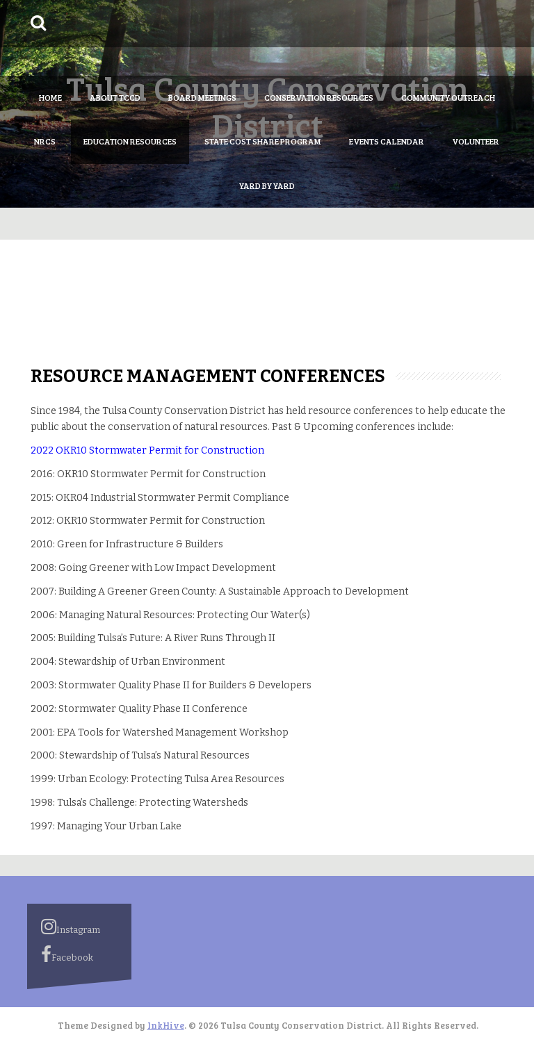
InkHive (165, 1025)
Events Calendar (386, 141)
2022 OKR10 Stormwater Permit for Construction (147, 450)
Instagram (70, 927)
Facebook (67, 954)
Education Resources (130, 141)
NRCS (45, 141)
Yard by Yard (267, 185)
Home (50, 97)
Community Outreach (448, 97)
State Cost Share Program (262, 141)
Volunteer (475, 141)
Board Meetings (202, 97)
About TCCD (115, 97)
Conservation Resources (318, 97)
